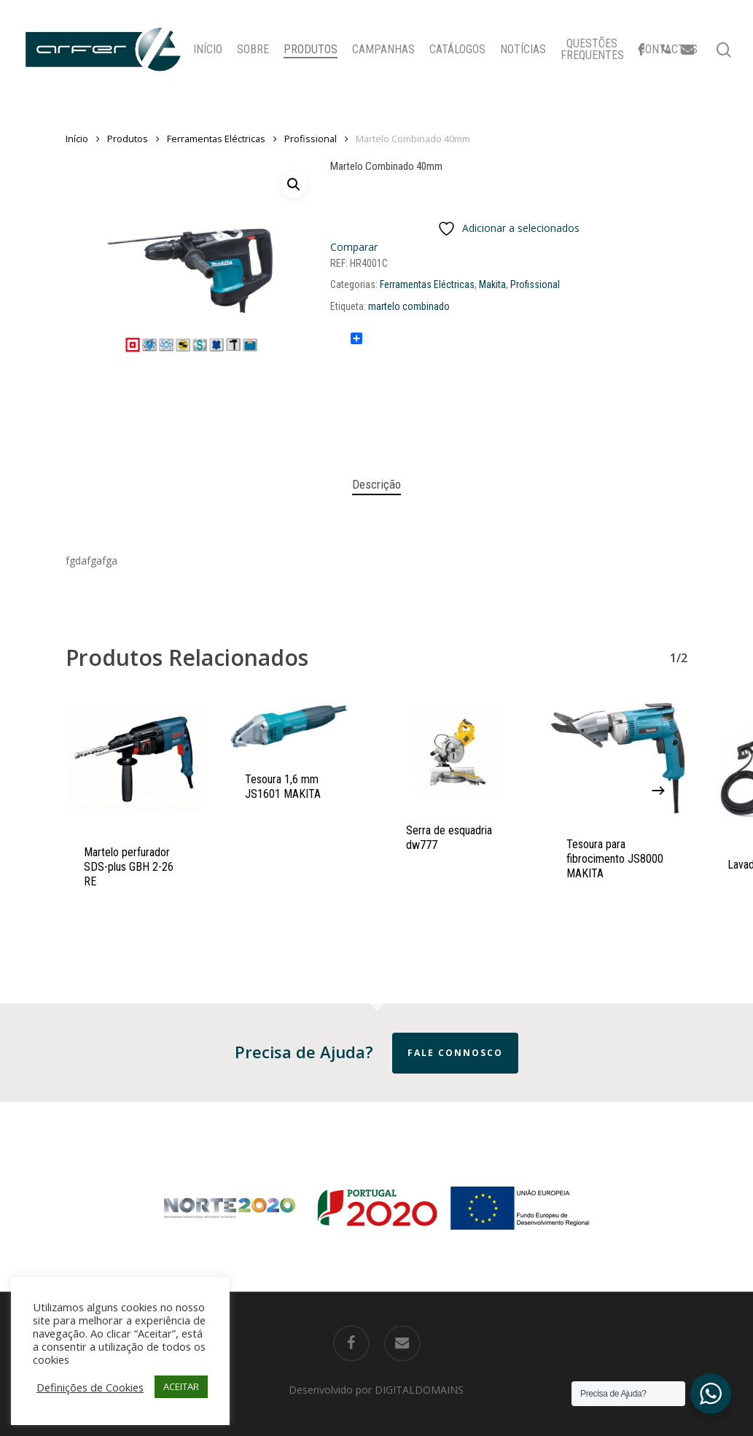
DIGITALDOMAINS (419, 1390)
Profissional (310, 138)
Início (77, 138)
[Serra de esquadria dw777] (457, 750)
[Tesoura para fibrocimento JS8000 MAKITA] (617, 757)
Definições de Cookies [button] (90, 1387)
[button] (294, 184)
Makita (492, 284)
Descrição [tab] (376, 484)
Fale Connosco (455, 1053)
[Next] (658, 790)
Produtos (127, 138)
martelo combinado (409, 306)
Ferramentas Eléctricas (216, 138)
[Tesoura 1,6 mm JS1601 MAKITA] (296, 725)
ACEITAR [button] (181, 1386)
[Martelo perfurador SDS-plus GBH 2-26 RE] (135, 761)
